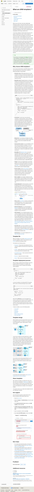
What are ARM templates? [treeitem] (6, 13)
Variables (16, 249)
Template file (15, 17)
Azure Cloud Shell (17, 315)
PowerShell (16, 311)
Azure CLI (16, 310)
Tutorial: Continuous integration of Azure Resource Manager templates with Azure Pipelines (24, 222)
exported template (25, 229)
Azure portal (19, 398)
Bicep (27, 57)
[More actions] (32, 6)
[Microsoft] (1, 1)
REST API (16, 312)
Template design (16, 19)
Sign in (32, 1)
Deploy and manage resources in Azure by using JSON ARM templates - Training (22, 474)
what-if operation (26, 168)
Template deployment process (18, 18)
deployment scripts (24, 152)
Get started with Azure (29, 3)
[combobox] (6, 8)
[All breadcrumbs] (13, 6)
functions (14, 241)
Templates (16, 6)
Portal (24, 3)
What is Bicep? (26, 63)
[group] (24, 106)
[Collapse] (11, 6)
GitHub (17, 165)
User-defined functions (18, 252)
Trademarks (7, 491)
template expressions (27, 238)
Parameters (16, 245)
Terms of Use (2, 491)
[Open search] (30, 1)
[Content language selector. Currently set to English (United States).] (5, 488)
